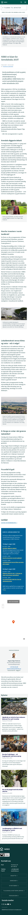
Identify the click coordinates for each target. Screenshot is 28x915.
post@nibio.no (15, 871)
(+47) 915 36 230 (14, 667)
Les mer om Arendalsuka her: (9, 522)
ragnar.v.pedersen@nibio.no (14, 668)
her (5, 590)
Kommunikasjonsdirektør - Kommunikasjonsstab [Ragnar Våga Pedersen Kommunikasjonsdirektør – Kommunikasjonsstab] (14, 662)
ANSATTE (14, 875)
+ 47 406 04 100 (15, 869)
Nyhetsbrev (14, 885)
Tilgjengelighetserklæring (14, 890)
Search (21, 2)
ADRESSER (14, 880)
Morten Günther (8, 66)
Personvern (14, 895)
